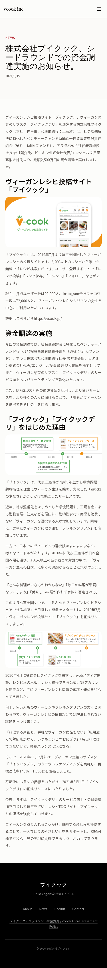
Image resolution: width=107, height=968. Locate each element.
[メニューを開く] (99, 8)
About (27, 909)
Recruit (59, 909)
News (43, 909)
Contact (78, 909)
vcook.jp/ (54, 318)
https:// (40, 318)
